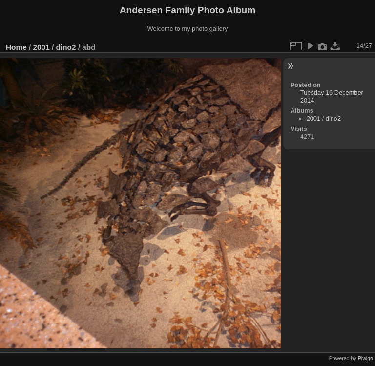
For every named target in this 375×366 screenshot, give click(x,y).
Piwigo (365, 358)
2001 (41, 47)
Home (16, 47)
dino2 (66, 47)
